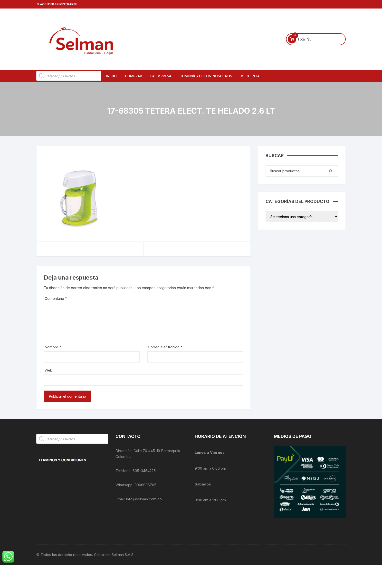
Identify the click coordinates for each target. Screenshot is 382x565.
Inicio (111, 76)
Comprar (133, 76)
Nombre (53, 347)
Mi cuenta (249, 76)
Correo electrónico (165, 347)
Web (48, 370)
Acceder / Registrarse (56, 4)
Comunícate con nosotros (206, 76)
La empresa (160, 76)
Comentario (56, 298)
